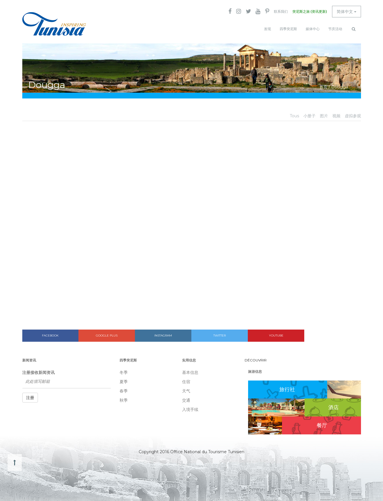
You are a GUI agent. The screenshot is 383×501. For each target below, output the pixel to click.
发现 (267, 29)
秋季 (124, 400)
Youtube (276, 335)
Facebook (50, 335)
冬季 (124, 372)
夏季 (124, 381)
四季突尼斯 (288, 29)
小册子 (309, 115)
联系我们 (281, 12)
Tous (294, 115)
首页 (323, 86)
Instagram (163, 335)
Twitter (219, 335)
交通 (186, 400)
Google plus (107, 335)
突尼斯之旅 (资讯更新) (309, 12)
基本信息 (190, 372)
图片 (324, 115)
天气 (186, 391)
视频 (336, 115)
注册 (30, 397)
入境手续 (190, 409)
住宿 (186, 381)
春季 (124, 391)
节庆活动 (335, 29)
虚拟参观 (353, 115)
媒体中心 (313, 29)
